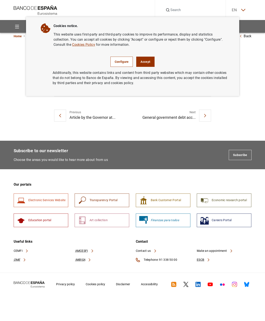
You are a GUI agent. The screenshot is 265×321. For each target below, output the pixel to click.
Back (245, 36)
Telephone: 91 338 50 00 (156, 260)
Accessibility (149, 285)
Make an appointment (215, 251)
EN (238, 10)
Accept (145, 61)
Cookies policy (95, 285)
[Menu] (17, 26)
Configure (122, 61)
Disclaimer (123, 285)
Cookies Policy (83, 45)
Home (18, 36)
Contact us (146, 251)
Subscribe (240, 155)
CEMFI (21, 251)
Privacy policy (65, 285)
